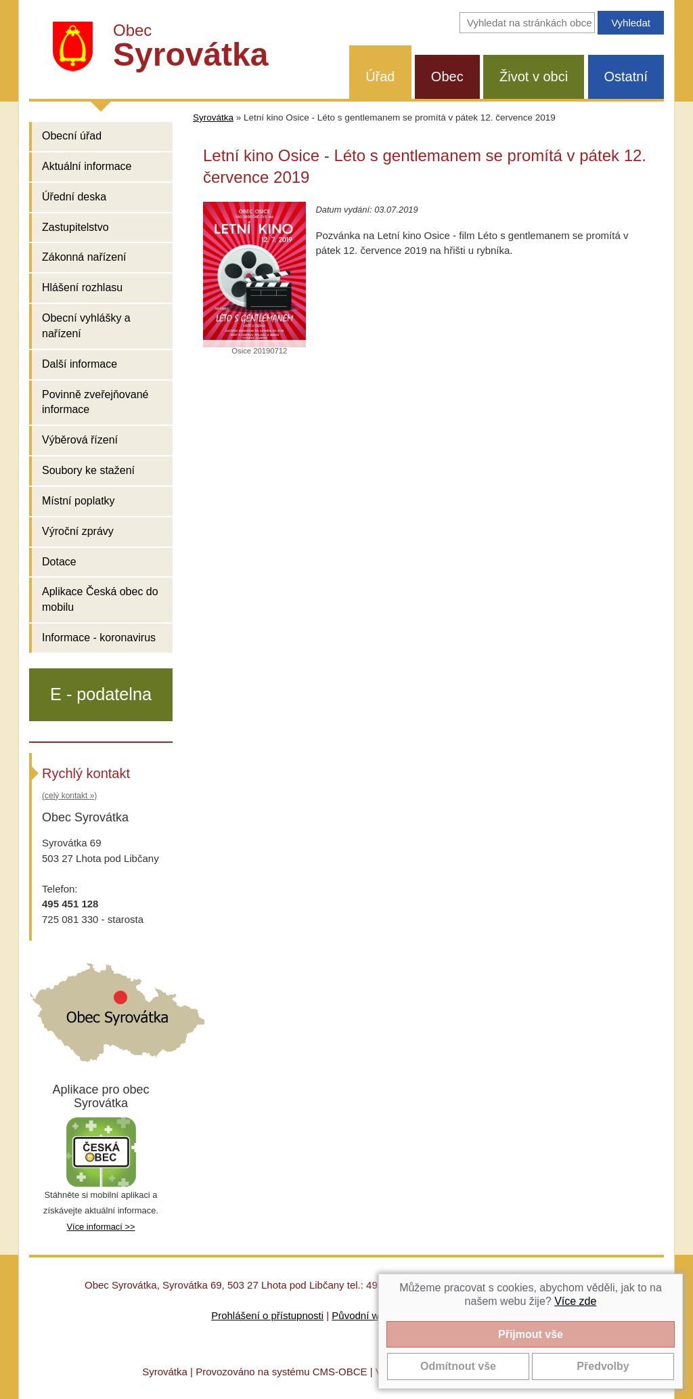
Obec (447, 76)
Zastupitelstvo (75, 227)
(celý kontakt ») (69, 795)
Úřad (380, 76)
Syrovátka (213, 117)
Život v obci (533, 76)
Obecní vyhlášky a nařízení (86, 325)
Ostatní (626, 76)
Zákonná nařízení (84, 257)
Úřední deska (74, 196)
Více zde (575, 1301)
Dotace (59, 561)
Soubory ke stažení (88, 470)
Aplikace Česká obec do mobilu (100, 599)
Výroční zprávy (78, 531)
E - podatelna (101, 694)
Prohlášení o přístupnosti (267, 1315)
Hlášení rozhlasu (82, 287)
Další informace (79, 364)
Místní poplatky (78, 501)
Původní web (361, 1315)
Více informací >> (100, 1227)
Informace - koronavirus (99, 637)
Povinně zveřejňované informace (95, 402)
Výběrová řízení (80, 440)
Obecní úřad (72, 136)
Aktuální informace (87, 166)
